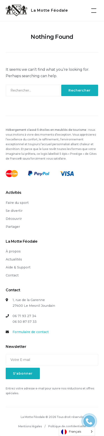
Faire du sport (17, 203)
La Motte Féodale (49, 10)
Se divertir (14, 211)
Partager (13, 227)
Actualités (14, 259)
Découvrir (14, 219)
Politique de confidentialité (67, 426)
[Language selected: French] (77, 431)
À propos (13, 251)
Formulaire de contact (31, 332)
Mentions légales (30, 426)
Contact (12, 275)
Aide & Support (18, 267)
